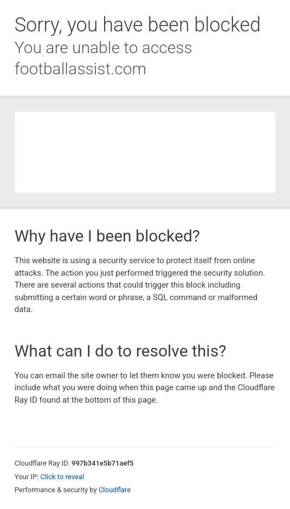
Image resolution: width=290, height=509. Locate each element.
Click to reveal (62, 477)
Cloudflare (115, 490)
